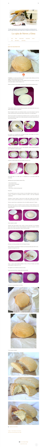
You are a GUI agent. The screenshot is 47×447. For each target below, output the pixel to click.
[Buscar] (38, 3)
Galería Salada (21, 38)
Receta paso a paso (16, 432)
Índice (16, 38)
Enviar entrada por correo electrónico (16, 430)
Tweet (17, 426)
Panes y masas (12, 432)
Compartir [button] (9, 430)
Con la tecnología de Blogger (23, 442)
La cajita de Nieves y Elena (23, 33)
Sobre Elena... (24, 40)
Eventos (33, 38)
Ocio (12, 40)
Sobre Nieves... (17, 40)
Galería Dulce (28, 38)
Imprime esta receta (13, 426)
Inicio (12, 38)
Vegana (20, 432)
